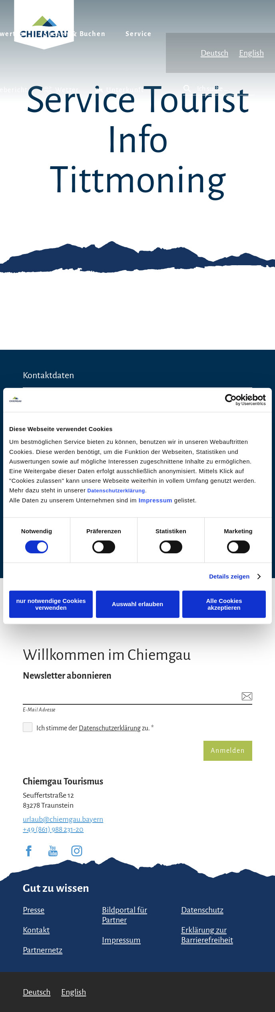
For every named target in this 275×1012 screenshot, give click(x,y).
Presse (33, 909)
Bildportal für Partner (124, 914)
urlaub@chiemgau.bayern (63, 819)
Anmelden (228, 750)
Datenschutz (202, 909)
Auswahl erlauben (137, 604)
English (251, 52)
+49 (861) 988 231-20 (53, 829)
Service (139, 34)
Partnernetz (42, 949)
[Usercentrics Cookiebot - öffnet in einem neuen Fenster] (231, 400)
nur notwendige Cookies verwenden (51, 604)
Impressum (156, 500)
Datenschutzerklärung (116, 491)
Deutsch (214, 52)
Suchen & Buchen (75, 34)
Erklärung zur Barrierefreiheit (207, 934)
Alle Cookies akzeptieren (224, 604)
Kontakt (36, 929)
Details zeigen (229, 576)
